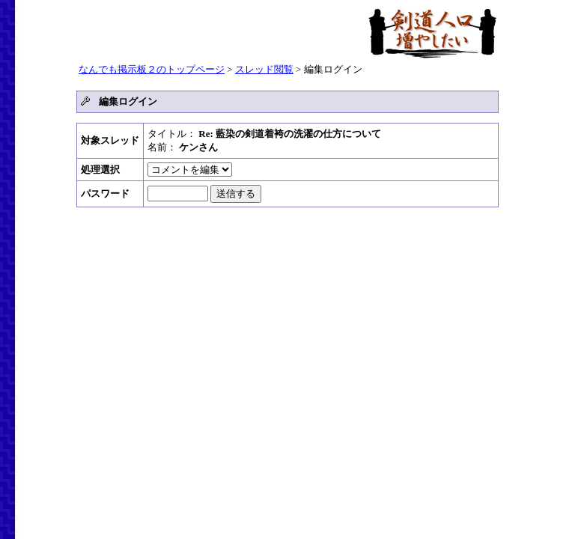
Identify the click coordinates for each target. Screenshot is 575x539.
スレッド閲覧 (264, 69)
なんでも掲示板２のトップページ (152, 69)
